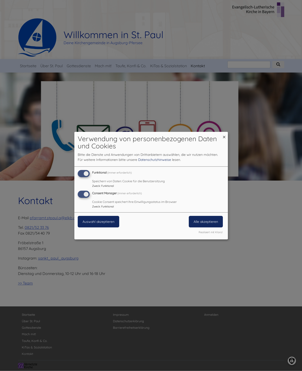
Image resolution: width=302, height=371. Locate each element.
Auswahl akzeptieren (98, 221)
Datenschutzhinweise (154, 160)
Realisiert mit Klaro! (211, 232)
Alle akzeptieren (206, 221)
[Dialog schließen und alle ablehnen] (224, 135)
